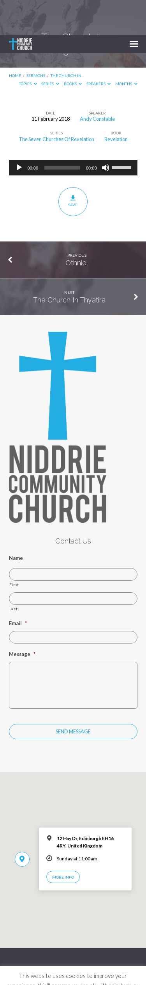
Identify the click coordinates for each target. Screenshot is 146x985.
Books (73, 48)
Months (126, 48)
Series (50, 48)
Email (18, 588)
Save (73, 166)
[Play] (19, 132)
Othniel (76, 227)
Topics (28, 48)
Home (15, 40)
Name (16, 523)
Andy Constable (97, 83)
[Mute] (105, 132)
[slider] (62, 132)
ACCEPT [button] (73, 972)
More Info (63, 842)
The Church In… (67, 40)
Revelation (116, 104)
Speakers (98, 48)
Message (22, 619)
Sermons (35, 40)
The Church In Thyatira (69, 265)
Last (13, 573)
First (14, 549)
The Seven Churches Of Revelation (56, 104)
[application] (73, 132)
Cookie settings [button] (102, 960)
